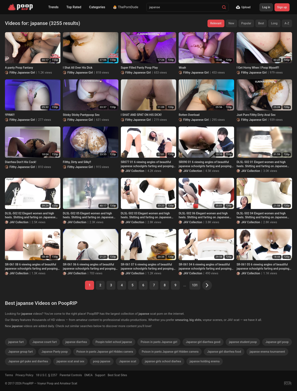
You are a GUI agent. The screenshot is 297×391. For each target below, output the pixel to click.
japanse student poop (243, 342)
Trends (53, 7)
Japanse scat (127, 361)
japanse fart (16, 342)
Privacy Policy (24, 375)
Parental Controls (71, 375)
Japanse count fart (44, 342)
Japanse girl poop (277, 342)
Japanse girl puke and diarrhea (28, 361)
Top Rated (73, 7)
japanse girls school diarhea (163, 361)
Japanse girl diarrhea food (224, 351)
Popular (246, 23)
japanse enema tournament (267, 351)
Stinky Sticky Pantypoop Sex (81, 114)
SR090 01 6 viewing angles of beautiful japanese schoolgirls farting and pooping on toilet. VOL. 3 (205, 164)
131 (195, 285)
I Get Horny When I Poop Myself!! (258, 67)
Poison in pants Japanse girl (159, 342)
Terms (9, 375)
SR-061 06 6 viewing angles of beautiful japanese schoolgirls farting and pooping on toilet (89, 267)
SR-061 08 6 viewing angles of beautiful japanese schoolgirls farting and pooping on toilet (31, 267)
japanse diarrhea (76, 342)
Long (274, 23)
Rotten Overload (189, 114)
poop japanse (101, 361)
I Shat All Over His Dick (77, 67)
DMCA (88, 375)
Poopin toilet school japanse (113, 342)
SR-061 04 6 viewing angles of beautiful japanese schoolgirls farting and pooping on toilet (205, 267)
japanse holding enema (205, 361)
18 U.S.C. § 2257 (46, 375)
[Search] (224, 7)
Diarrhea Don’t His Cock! (20, 162)
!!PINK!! (10, 114)
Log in (266, 7)
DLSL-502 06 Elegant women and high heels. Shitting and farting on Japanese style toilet (204, 216)
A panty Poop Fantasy (19, 67)
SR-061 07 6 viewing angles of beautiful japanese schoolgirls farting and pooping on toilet (147, 267)
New (231, 23)
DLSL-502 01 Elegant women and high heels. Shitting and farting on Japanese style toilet (262, 164)
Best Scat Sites (117, 375)
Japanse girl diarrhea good (203, 342)
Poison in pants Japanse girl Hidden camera (170, 351)
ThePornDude (125, 7)
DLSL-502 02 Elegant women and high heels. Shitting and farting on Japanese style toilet (30, 216)
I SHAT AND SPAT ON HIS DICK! (141, 114)
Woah (182, 67)
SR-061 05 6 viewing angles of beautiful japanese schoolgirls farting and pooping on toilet (263, 267)
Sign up (282, 7)
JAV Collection (134, 171)
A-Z (287, 23)
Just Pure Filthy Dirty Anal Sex (256, 114)
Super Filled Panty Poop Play (139, 67)
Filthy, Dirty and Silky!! (77, 162)
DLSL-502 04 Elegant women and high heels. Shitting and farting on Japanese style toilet (262, 216)
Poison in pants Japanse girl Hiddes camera (105, 351)
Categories (97, 7)
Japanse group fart (20, 351)
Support (100, 375)
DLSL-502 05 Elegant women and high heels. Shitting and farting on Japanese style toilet (88, 216)
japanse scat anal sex (70, 361)
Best (261, 23)
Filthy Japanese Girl (22, 72)
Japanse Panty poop (54, 351)
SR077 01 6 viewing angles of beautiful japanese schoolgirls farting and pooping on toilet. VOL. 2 (147, 164)
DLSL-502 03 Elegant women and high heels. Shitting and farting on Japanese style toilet (146, 216)
